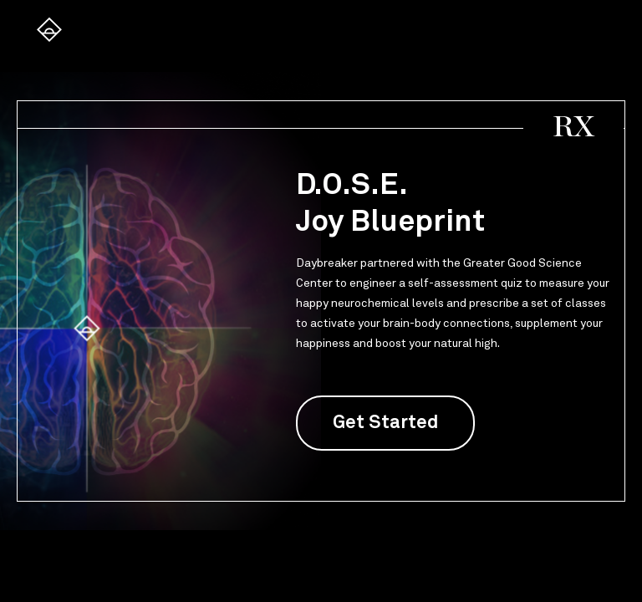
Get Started (386, 423)
